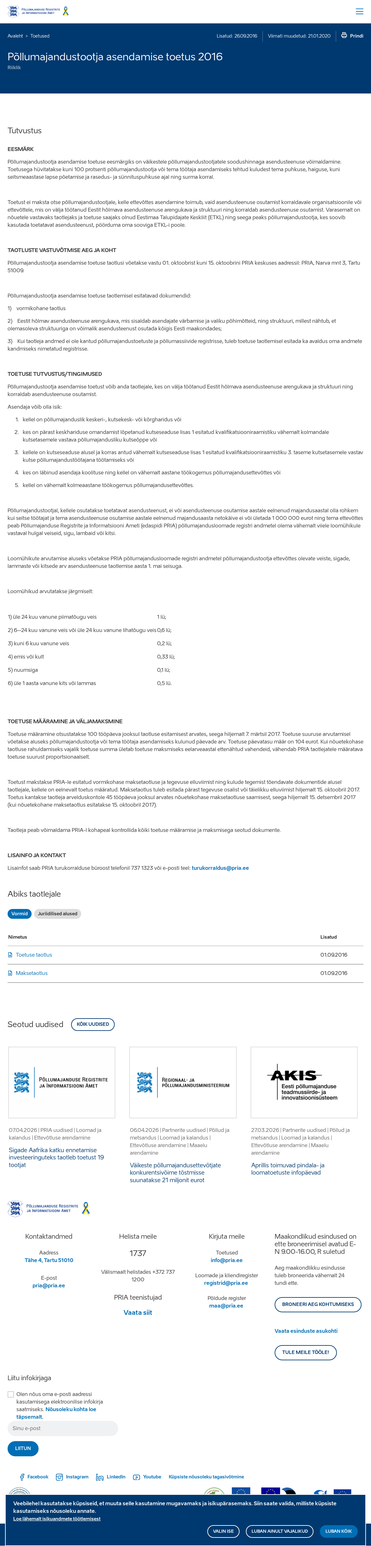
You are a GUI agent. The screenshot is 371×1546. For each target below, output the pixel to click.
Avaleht (15, 36)
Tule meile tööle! (305, 1352)
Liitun (23, 1448)
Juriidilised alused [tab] (57, 914)
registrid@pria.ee (226, 1283)
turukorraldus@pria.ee (220, 868)
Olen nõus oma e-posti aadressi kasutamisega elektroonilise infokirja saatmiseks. (59, 1405)
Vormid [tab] (19, 914)
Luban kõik (338, 1531)
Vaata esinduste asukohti (306, 1331)
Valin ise (223, 1531)
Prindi (356, 36)
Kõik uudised (93, 1024)
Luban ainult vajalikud (280, 1531)
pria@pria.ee (49, 1286)
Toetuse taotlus (34, 955)
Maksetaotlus (32, 973)
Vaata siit (138, 1312)
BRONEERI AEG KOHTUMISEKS (318, 1304)
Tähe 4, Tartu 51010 (49, 1260)
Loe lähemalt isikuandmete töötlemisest (56, 1519)
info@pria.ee (227, 1260)
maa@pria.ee (226, 1306)
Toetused (40, 36)
